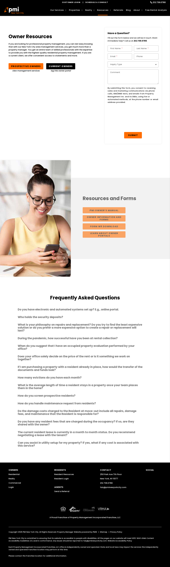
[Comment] (133, 76)
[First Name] (120, 48)
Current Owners (61, 66)
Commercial (15, 483)
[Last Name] (146, 48)
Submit (133, 135)
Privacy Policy (116, 532)
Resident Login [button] (61, 478)
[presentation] (126, 111)
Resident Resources (64, 474)
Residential (14, 474)
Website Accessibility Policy (120, 541)
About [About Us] (136, 10)
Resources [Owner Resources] (102, 10)
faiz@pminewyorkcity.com (113, 487)
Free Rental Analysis (156, 10)
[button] (85, 310)
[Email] (120, 56)
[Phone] (146, 56)
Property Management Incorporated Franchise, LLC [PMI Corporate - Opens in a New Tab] (95, 517)
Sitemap (103, 532)
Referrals (118, 10)
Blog (128, 10)
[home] (14, 10)
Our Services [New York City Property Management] (57, 10)
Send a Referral (61, 491)
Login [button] (11, 487)
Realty (12, 478)
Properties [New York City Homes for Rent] (74, 10)
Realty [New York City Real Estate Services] (88, 10)
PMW (95, 532)
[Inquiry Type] (133, 64)
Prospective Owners (26, 66)
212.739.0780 (159, 2)
